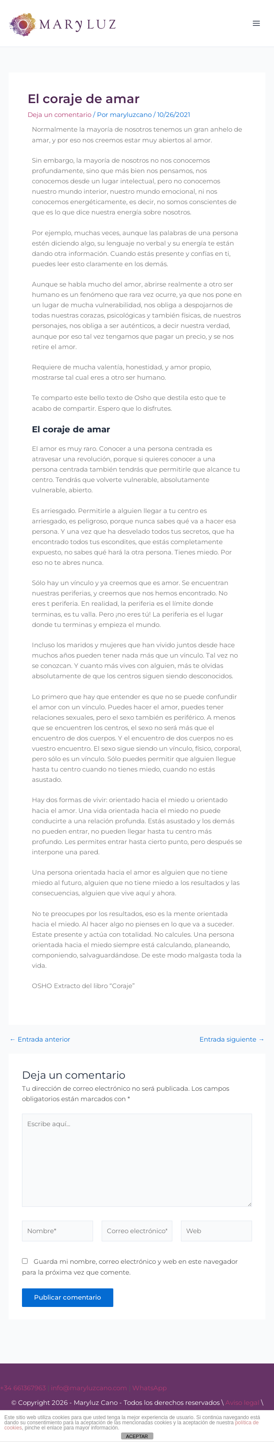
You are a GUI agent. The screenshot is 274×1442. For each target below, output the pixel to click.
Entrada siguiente (232, 1039)
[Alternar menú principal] (256, 23)
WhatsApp (149, 1388)
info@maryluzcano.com (89, 1388)
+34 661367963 (23, 1388)
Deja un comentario (59, 115)
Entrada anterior (39, 1039)
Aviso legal (242, 1403)
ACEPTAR (137, 1436)
